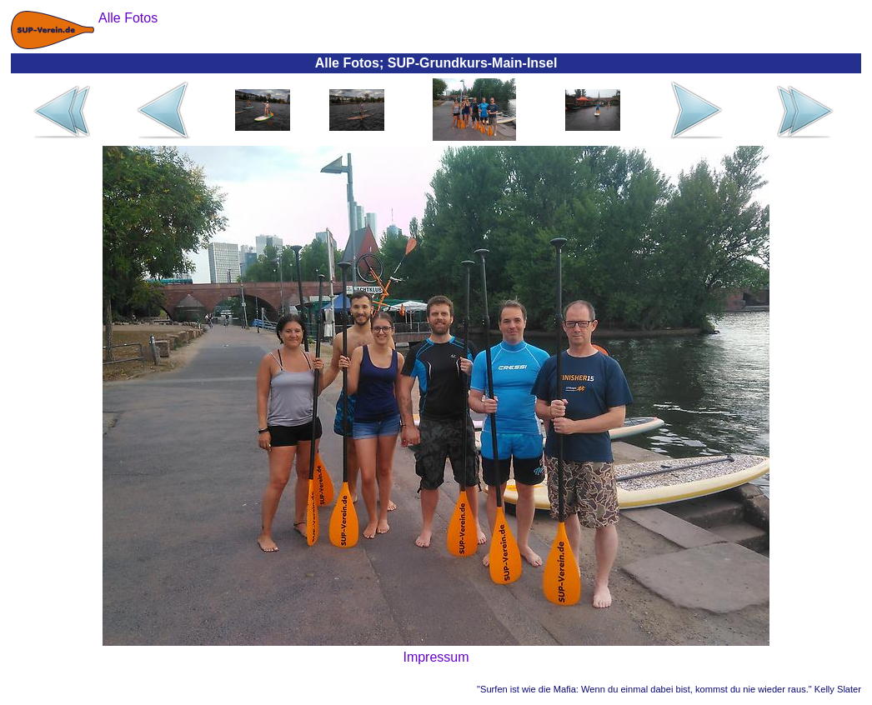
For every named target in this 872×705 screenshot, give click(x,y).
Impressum (436, 657)
